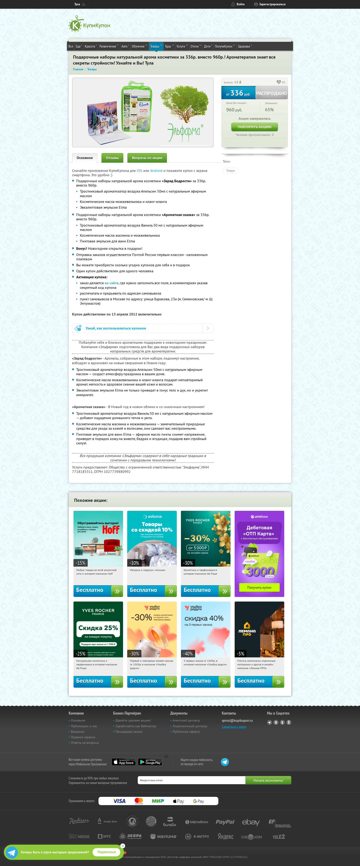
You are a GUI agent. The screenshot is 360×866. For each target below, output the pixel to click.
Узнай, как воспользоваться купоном (116, 328)
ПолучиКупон (225, 45)
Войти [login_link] (241, 4)
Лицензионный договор (190, 726)
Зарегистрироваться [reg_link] (272, 4)
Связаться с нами (234, 726)
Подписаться (107, 852)
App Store (124, 762)
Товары (156, 45)
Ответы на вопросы (85, 743)
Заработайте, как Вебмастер (135, 726)
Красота (91, 45)
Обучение (140, 45)
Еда (79, 45)
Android (156, 170)
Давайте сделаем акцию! (133, 720)
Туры (169, 45)
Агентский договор (186, 720)
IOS (140, 170)
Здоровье (245, 45)
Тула (77, 4)
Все (70, 46)
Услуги (182, 45)
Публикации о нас (84, 726)
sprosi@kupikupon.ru (237, 720)
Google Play (150, 762)
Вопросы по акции (147, 157)
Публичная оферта (186, 732)
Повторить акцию (254, 126)
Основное (85, 157)
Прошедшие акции (128, 732)
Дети (208, 45)
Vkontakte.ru (275, 722)
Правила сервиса (83, 737)
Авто (125, 45)
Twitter (282, 722)
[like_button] (279, 82)
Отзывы (112, 157)
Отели (196, 45)
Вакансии (77, 732)
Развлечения (109, 45)
